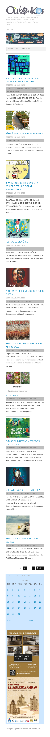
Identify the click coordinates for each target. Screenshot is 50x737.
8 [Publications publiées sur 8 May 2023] (7, 596)
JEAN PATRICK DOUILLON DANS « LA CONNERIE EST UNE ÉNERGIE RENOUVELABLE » (22, 186)
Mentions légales (35, 729)
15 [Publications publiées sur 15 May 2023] (8, 602)
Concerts (9, 89)
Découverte (35, 89)
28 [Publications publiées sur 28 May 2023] (40, 608)
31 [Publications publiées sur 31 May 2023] (19, 614)
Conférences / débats (22, 89)
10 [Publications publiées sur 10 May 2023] (19, 596)
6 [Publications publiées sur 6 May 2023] (34, 590)
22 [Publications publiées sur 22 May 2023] (8, 608)
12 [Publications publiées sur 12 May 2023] (30, 596)
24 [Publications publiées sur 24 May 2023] (19, 608)
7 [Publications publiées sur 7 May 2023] (39, 590)
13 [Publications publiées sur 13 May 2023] (35, 596)
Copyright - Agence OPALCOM (17, 729)
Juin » (31, 620)
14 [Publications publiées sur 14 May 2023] (40, 596)
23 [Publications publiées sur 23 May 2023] (13, 608)
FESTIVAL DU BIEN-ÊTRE (17, 241)
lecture (22, 301)
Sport (18, 141)
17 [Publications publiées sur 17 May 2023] (19, 602)
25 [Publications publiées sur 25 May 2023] (25, 608)
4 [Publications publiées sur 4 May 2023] (24, 590)
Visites (17, 91)
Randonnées (10, 141)
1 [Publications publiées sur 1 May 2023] (7, 590)
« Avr (9, 620)
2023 (17, 49)
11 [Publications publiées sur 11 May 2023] (25, 596)
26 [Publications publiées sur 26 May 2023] (30, 608)
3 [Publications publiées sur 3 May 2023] (18, 590)
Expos (18, 350)
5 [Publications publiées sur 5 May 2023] (29, 590)
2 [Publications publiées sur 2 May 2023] (12, 590)
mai (23, 49)
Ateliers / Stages (12, 301)
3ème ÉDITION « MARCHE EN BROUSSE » (24, 133)
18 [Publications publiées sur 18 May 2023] (25, 602)
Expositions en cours (28, 350)
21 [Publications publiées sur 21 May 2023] (40, 602)
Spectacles (10, 196)
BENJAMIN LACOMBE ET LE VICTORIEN (23, 489)
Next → (40, 568)
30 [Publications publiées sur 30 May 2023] (13, 614)
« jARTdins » (12, 395)
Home (10, 49)
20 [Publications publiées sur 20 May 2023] (35, 602)
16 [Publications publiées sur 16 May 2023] (13, 602)
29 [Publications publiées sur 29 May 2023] (8, 614)
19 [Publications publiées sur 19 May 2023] (30, 602)
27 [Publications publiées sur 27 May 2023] (35, 608)
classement (10, 350)
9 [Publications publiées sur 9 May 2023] (12, 596)
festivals (9, 249)
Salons (28, 301)
